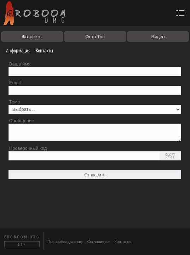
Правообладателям (64, 241)
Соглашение (98, 241)
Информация (15, 50)
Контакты (41, 50)
